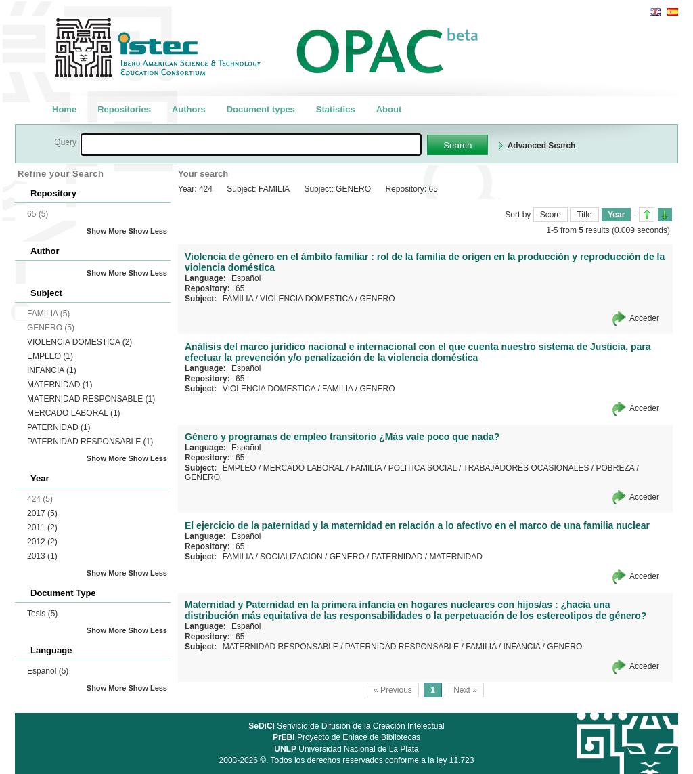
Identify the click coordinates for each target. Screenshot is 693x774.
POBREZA (615, 468)
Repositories (124, 109)
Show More (107, 231)
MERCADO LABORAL (73, 413)
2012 (42, 541)
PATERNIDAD (59, 427)
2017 (42, 513)
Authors (189, 109)
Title (584, 214)
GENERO (377, 298)
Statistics (335, 109)
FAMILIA (238, 298)
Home (64, 109)
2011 (42, 527)
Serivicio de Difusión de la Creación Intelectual (346, 726)
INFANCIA (51, 370)
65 (240, 288)
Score (550, 214)
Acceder (644, 318)
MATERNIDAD (59, 384)
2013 (42, 556)
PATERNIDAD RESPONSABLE (90, 441)
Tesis (42, 613)
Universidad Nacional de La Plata (346, 749)
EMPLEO (50, 356)
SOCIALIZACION (291, 556)
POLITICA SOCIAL (422, 468)
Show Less (148, 231)
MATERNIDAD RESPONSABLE (91, 399)
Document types (261, 109)
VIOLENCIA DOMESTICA (79, 342)
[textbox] (251, 144)
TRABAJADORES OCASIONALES (526, 468)
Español (47, 671)
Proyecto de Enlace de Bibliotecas (346, 737)
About (389, 109)
